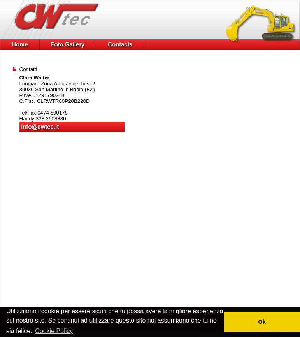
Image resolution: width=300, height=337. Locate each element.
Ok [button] (261, 322)
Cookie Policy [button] (54, 331)
